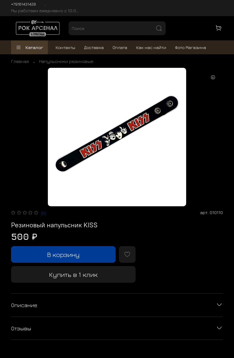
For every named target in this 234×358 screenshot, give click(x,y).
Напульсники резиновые (66, 61)
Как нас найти (151, 47)
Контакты (65, 47)
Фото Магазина (190, 47)
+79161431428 (23, 4)
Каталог (29, 47)
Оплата (120, 47)
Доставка (94, 47)
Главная (20, 61)
